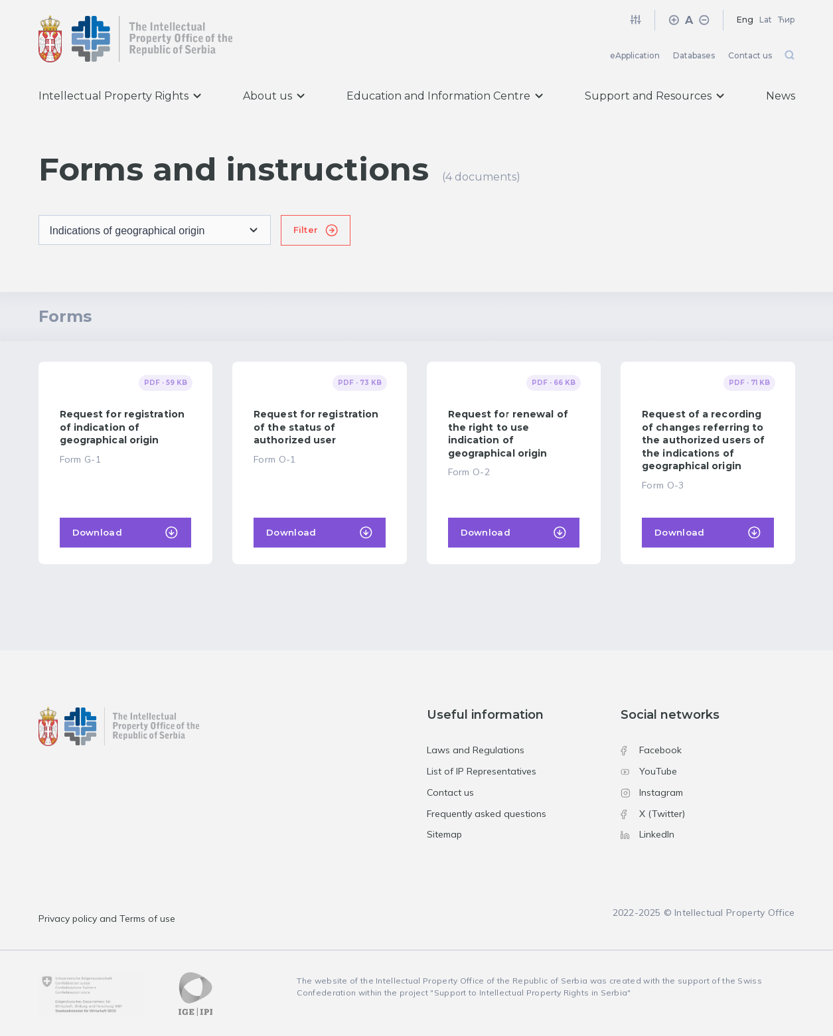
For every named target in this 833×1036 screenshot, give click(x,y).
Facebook (651, 750)
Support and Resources (654, 96)
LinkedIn (647, 834)
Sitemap (444, 834)
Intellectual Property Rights (119, 96)
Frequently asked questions (486, 814)
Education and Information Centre (444, 96)
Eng (745, 20)
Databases (694, 55)
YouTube (649, 771)
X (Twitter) (653, 814)
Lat (765, 20)
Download (97, 532)
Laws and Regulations (475, 750)
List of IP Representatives (481, 771)
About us (274, 96)
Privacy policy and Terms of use (106, 919)
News (780, 96)
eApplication (635, 55)
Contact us (750, 55)
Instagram (652, 792)
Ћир (786, 20)
